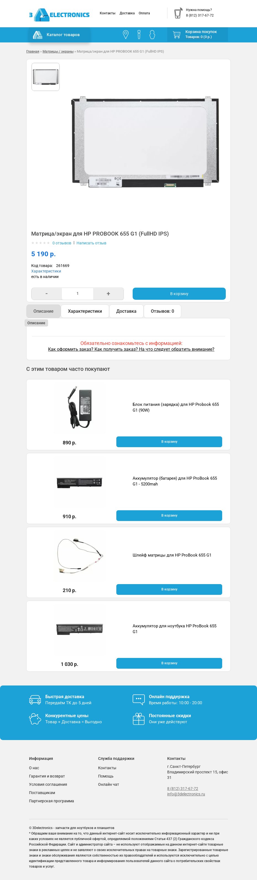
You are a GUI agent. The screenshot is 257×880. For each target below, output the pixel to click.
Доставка (127, 13)
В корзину (179, 293)
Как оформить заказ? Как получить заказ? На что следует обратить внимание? (131, 349)
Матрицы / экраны (58, 51)
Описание (43, 311)
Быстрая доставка (64, 696)
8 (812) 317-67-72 (182, 788)
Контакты (108, 13)
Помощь (106, 776)
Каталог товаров (56, 35)
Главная (32, 51)
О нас (34, 768)
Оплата (144, 13)
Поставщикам (42, 792)
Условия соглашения (48, 784)
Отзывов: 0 (162, 311)
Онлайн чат (108, 784)
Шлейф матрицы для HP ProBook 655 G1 (172, 555)
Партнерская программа (51, 801)
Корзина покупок (201, 31)
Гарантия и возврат (47, 776)
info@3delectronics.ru (186, 794)
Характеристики (46, 271)
